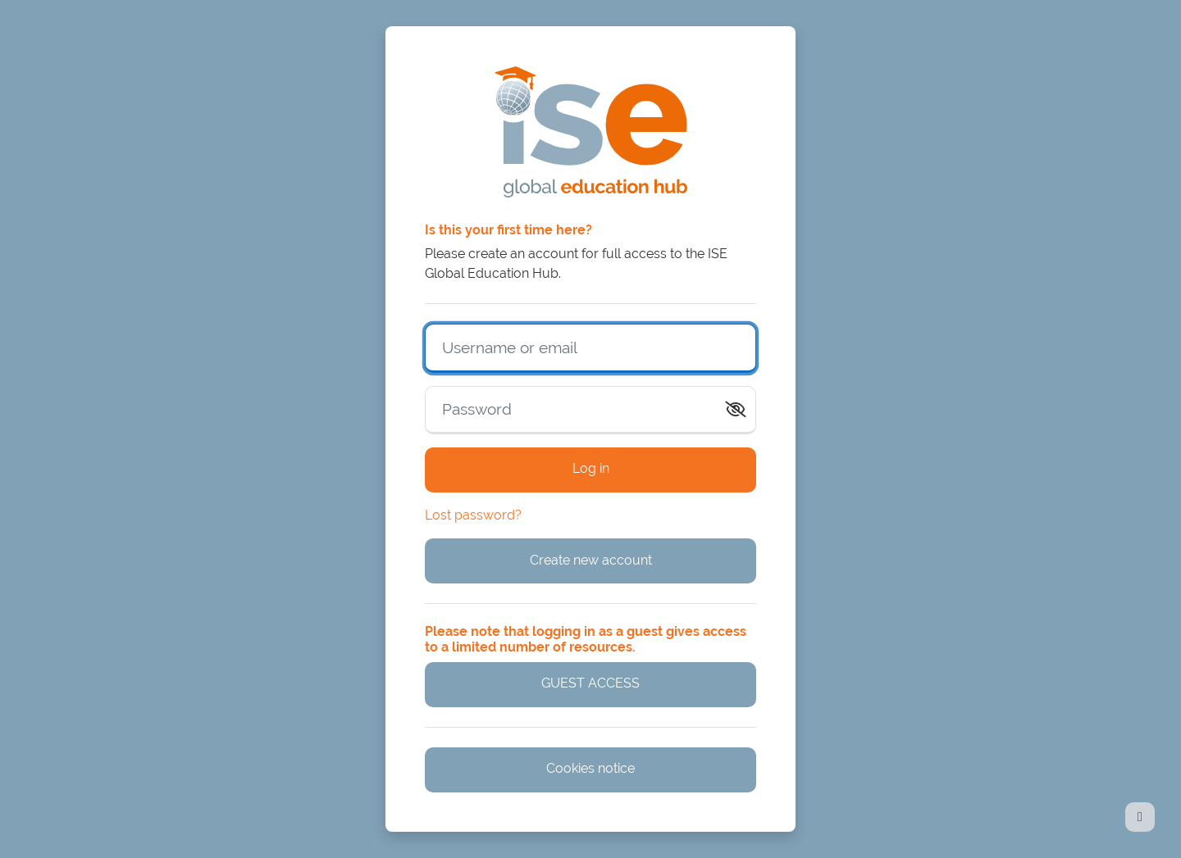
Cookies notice (590, 768)
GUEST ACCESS (590, 683)
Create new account (591, 560)
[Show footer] (1140, 817)
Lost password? (473, 515)
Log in (590, 468)
